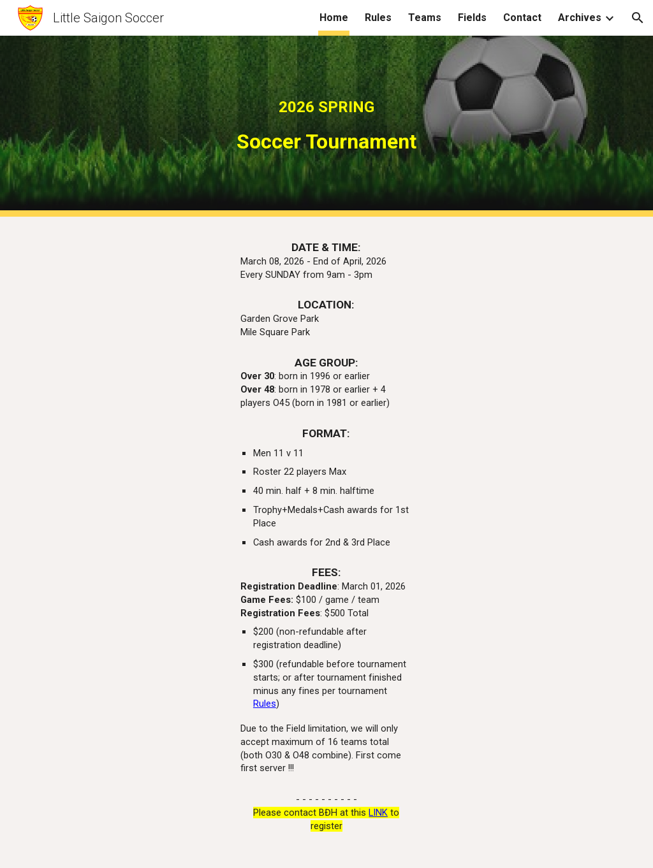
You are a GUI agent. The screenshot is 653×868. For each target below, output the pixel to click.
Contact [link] (522, 17)
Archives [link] (579, 17)
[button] (637, 18)
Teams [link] (424, 17)
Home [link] (333, 17)
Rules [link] (378, 17)
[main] (326, 125)
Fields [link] (472, 17)
